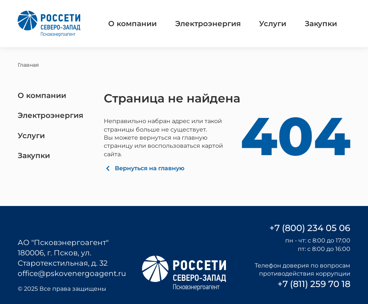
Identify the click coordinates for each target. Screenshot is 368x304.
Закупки (321, 23)
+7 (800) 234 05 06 (309, 228)
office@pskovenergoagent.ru (72, 273)
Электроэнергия (208, 23)
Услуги (272, 23)
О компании (132, 23)
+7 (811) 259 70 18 (313, 284)
